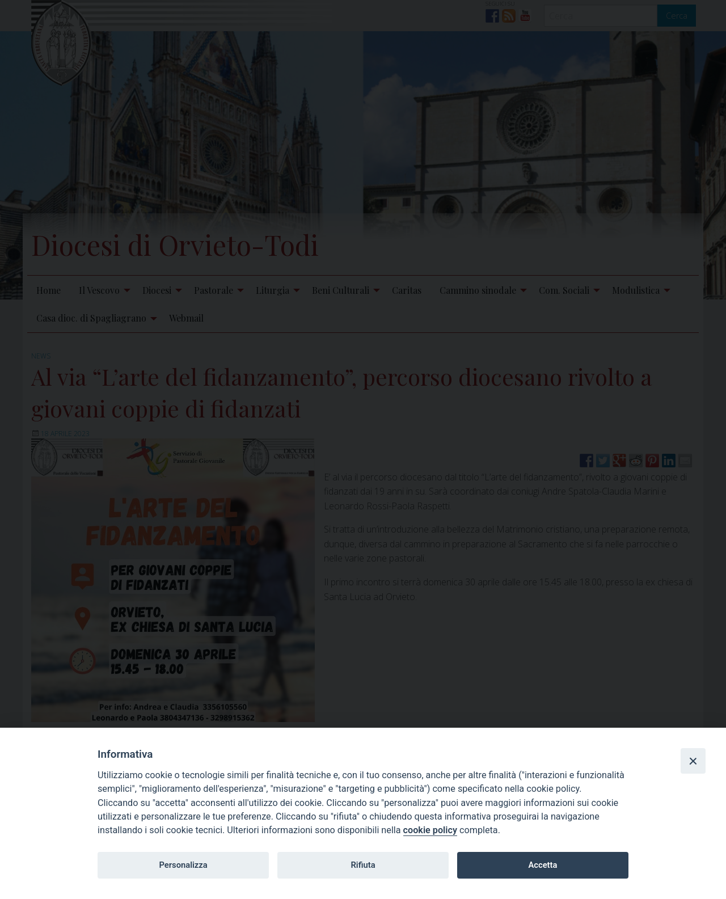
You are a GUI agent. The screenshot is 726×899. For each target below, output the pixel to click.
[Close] (693, 760)
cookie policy (430, 830)
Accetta (542, 865)
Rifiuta (363, 865)
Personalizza (183, 865)
